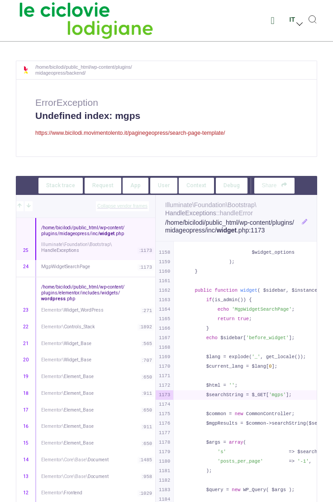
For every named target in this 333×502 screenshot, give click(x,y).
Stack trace (60, 185)
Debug (232, 185)
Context (196, 185)
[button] (272, 20)
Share (274, 185)
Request (103, 185)
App (135, 185)
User (164, 185)
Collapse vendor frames (122, 205)
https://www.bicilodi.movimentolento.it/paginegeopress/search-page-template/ (130, 133)
